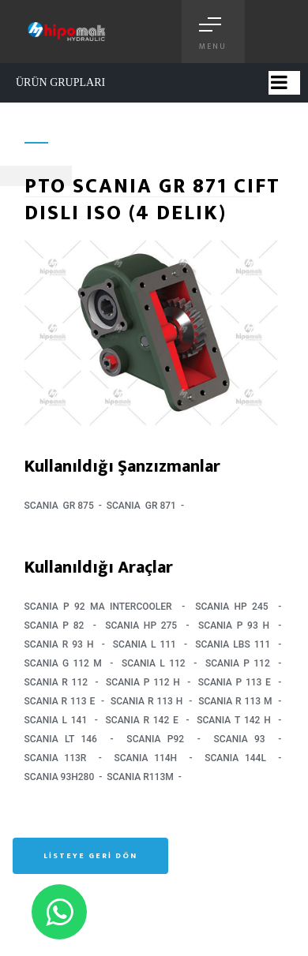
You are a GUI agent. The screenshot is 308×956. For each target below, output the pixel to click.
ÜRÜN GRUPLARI (60, 82)
